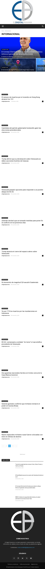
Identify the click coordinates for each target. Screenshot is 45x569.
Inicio (3, 31)
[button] (2, 26)
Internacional (5, 49)
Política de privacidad (25, 564)
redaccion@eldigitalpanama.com (26, 547)
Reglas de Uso (34, 564)
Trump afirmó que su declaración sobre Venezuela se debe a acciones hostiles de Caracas (21, 160)
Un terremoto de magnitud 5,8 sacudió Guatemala (20, 282)
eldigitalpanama (6, 101)
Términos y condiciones (13, 564)
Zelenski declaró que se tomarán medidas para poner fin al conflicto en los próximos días (22, 222)
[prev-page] (3, 446)
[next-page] (16, 446)
